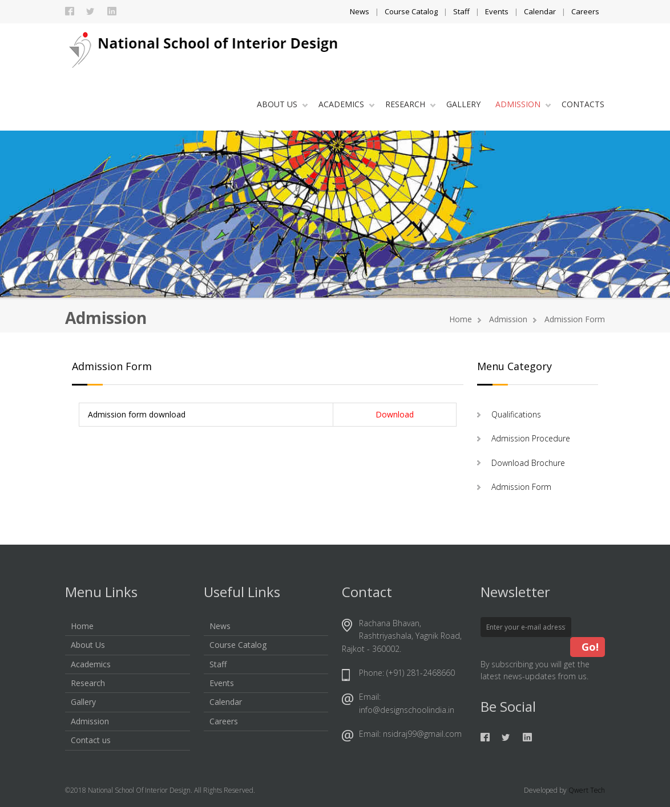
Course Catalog (411, 11)
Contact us (91, 740)
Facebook (69, 11)
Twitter (90, 11)
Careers (585, 11)
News (359, 11)
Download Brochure (528, 462)
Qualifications (516, 414)
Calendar (540, 11)
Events (496, 11)
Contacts (583, 104)
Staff (461, 11)
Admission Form (521, 486)
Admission (523, 104)
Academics (346, 104)
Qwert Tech (586, 790)
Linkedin (111, 11)
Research (410, 104)
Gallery (463, 104)
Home (460, 319)
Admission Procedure (530, 438)
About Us (282, 104)
